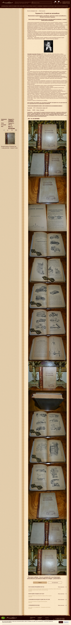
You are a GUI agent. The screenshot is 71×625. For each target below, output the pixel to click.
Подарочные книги (32, 6)
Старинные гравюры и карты (44, 6)
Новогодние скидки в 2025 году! (36, 594)
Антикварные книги (7, 6)
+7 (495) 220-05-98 (66, 2)
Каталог (47, 617)
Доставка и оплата (58, 6)
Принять (60, 622)
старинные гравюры (40, 617)
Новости (47, 619)
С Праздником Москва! (34, 605)
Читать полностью (62, 587)
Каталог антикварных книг (32, 11)
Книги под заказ (42, 11)
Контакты (66, 5)
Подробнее (66, 622)
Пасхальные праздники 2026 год (36, 587)
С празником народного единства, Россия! (39, 599)
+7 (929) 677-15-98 (66, 3)
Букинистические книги (19, 6)
